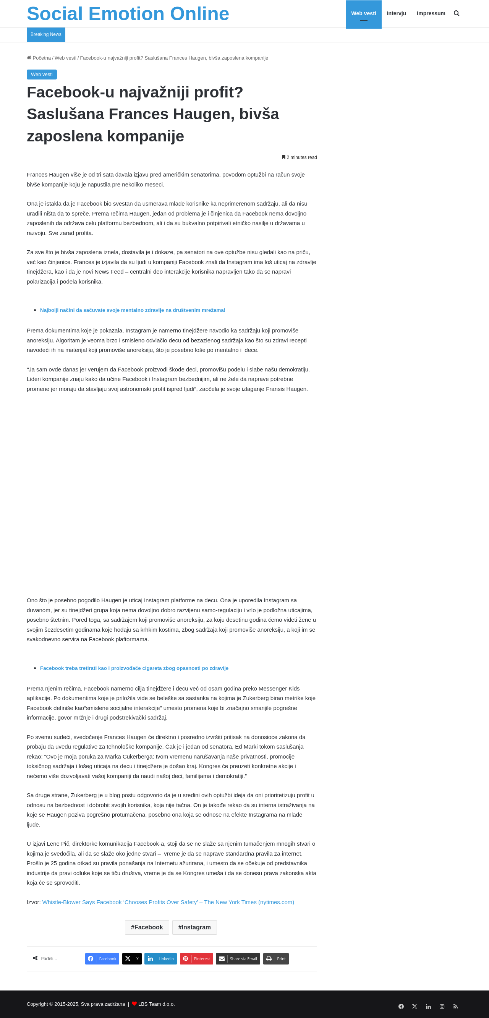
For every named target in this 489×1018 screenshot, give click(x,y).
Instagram (196, 927)
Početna (39, 58)
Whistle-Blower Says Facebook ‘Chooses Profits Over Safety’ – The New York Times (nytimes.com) (168, 902)
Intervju (396, 13)
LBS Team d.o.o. (156, 1004)
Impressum (431, 13)
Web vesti (363, 13)
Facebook (148, 927)
